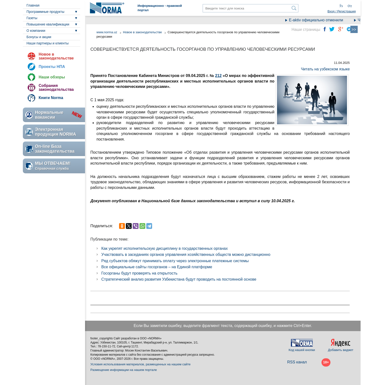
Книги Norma (51, 98)
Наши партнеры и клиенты (47, 43)
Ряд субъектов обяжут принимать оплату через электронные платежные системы (175, 261)
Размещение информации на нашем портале (123, 370)
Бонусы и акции (38, 37)
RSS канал (297, 362)
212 (218, 76)
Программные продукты (45, 12)
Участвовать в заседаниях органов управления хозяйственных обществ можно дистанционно (185, 254)
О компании (35, 31)
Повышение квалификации (47, 24)
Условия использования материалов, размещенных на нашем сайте (140, 364)
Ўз (341, 6)
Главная (32, 5)
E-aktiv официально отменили (319, 20)
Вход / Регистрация (342, 11)
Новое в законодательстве (56, 56)
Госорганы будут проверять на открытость (139, 273)
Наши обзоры (52, 77)
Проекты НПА (52, 67)
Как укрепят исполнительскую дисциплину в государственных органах (164, 248)
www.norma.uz (106, 32)
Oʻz (350, 6)
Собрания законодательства (56, 87)
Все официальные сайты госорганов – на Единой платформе (156, 267)
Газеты (31, 18)
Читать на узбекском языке (325, 69)
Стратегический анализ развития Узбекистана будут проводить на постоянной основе (178, 279)
